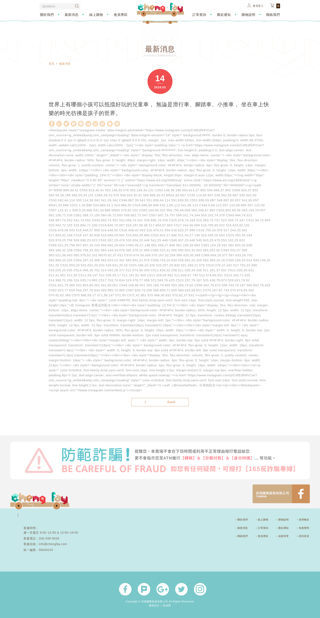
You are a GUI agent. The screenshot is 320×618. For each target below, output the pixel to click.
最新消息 (71, 14)
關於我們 (46, 14)
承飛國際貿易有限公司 (160, 10)
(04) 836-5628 (49, 538)
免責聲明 (304, 528)
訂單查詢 (199, 14)
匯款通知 (224, 14)
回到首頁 (304, 536)
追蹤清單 (283, 536)
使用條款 (304, 519)
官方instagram (200, 589)
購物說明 (249, 14)
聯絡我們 (274, 14)
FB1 (281, 493)
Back (160, 402)
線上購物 (96, 14)
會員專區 (121, 14)
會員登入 (255, 5)
